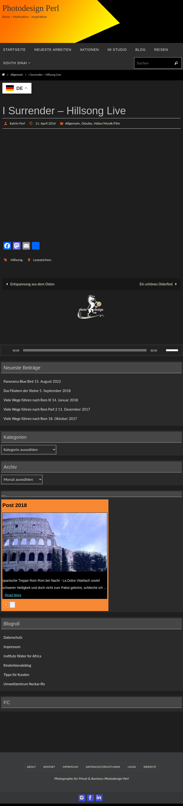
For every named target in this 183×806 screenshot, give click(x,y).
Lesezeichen (43, 259)
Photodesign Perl (30, 8)
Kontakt (49, 767)
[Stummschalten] (162, 350)
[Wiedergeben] (7, 350)
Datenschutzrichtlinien (103, 767)
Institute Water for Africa (24, 655)
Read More (13, 595)
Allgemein (16, 74)
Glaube (90, 123)
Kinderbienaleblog (19, 665)
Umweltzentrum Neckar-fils (26, 683)
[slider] (85, 350)
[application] (91, 350)
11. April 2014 (47, 123)
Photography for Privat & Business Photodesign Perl (91, 778)
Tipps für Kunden (17, 674)
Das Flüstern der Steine (22, 390)
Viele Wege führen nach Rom (27, 418)
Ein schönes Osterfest (159, 284)
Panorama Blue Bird (20, 381)
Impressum (13, 646)
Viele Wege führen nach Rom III (29, 399)
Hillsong (17, 259)
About (31, 767)
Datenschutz (14, 637)
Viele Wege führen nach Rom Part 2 (33, 409)
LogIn (132, 767)
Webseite (149, 767)
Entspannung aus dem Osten (29, 284)
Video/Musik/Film (111, 123)
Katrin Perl (18, 123)
